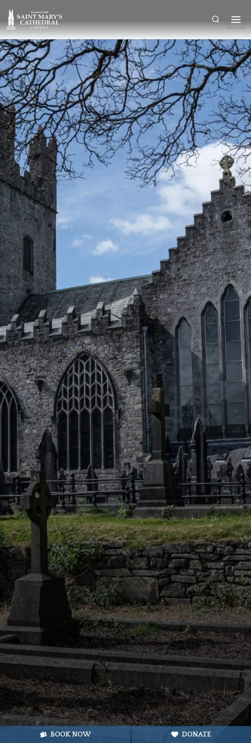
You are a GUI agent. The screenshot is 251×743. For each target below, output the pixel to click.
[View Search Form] (216, 19)
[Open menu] (235, 19)
